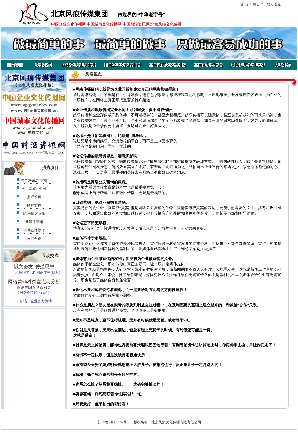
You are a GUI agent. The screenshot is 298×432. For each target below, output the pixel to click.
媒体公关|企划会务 (79, 65)
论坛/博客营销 (34, 214)
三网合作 (34, 239)
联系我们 (283, 65)
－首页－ (15, 65)
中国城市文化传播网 (167, 65)
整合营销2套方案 (34, 180)
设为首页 (252, 4)
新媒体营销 (34, 222)
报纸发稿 (34, 197)
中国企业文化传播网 (122, 65)
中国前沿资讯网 (208, 65)
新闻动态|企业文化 (248, 65)
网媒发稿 (34, 205)
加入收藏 (274, 4)
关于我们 (43, 65)
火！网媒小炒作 (34, 189)
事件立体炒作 (34, 230)
